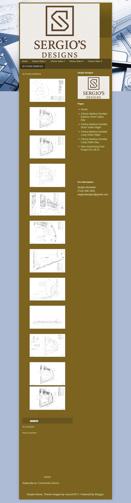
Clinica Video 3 (76, 61)
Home (25, 61)
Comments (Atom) (48, 483)
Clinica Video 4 (95, 61)
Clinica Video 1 (39, 61)
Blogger (99, 494)
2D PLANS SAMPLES (32, 66)
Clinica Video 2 (58, 61)
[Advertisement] (93, 166)
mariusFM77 (72, 494)
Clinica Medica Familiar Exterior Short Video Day (94, 116)
